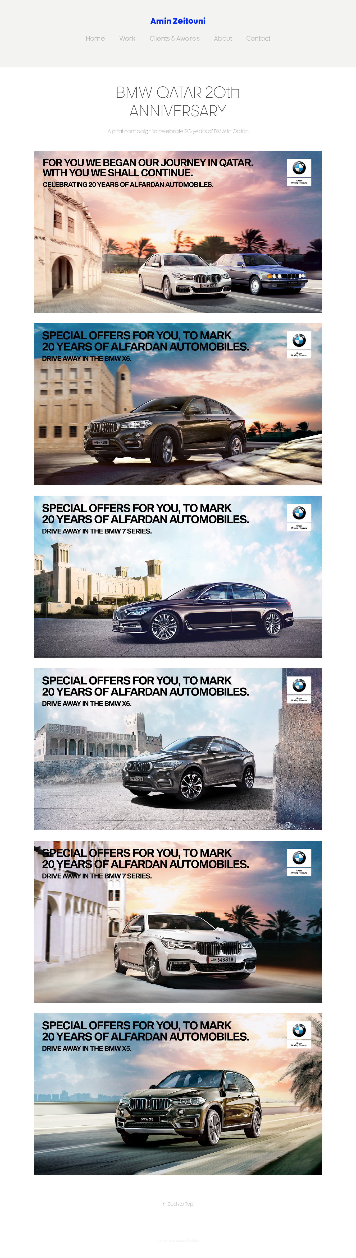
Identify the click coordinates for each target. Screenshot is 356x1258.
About (223, 38)
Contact (258, 38)
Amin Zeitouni (178, 21)
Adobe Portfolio (187, 1240)
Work (127, 38)
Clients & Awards (175, 38)
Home (95, 38)
